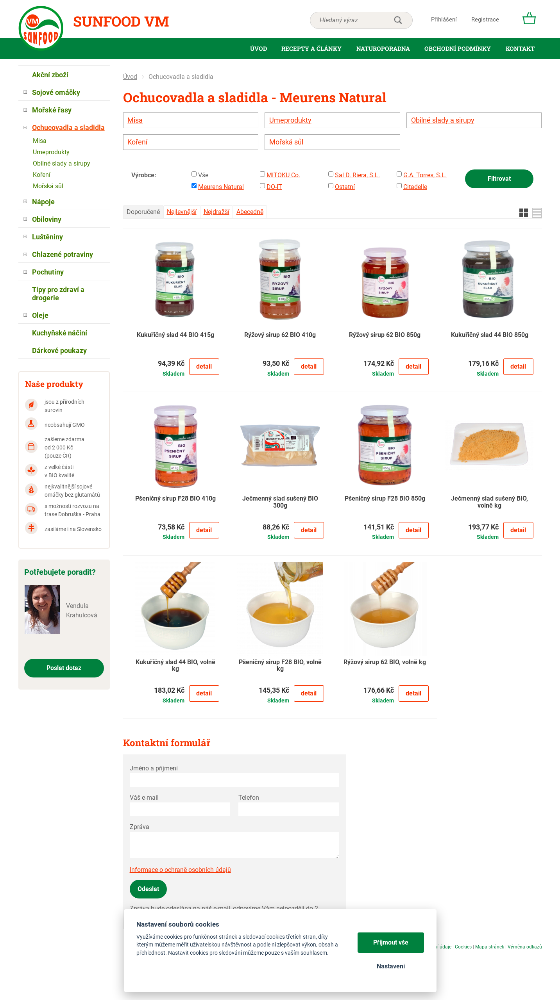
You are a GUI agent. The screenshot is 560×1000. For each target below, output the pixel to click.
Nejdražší (216, 212)
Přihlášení (444, 19)
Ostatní (345, 187)
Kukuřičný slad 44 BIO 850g (489, 335)
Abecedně (249, 212)
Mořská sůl (286, 142)
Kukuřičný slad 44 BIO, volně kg (175, 666)
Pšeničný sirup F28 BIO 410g (175, 498)
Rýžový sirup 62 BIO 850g (384, 335)
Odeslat (148, 889)
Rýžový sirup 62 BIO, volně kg (385, 662)
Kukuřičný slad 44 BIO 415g (175, 335)
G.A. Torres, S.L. (425, 175)
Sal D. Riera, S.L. (357, 175)
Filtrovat (499, 178)
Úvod (130, 76)
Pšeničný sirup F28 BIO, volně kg (280, 666)
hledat (397, 20)
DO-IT (274, 187)
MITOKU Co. (283, 175)
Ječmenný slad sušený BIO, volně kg (489, 502)
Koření (137, 142)
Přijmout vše (390, 942)
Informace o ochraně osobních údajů (180, 869)
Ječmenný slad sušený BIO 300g (280, 502)
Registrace (485, 19)
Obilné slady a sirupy (442, 120)
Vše (203, 175)
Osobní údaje (437, 947)
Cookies (463, 947)
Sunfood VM (121, 21)
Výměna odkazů (525, 947)
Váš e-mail (144, 797)
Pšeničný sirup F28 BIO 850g (385, 498)
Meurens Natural (221, 187)
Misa (135, 120)
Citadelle (415, 187)
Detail (204, 366)
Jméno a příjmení (154, 768)
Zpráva (139, 827)
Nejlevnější (182, 212)
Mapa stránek (489, 947)
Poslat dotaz (64, 668)
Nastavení (391, 966)
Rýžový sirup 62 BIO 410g (280, 335)
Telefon (248, 797)
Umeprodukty (290, 120)
